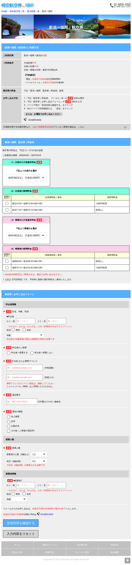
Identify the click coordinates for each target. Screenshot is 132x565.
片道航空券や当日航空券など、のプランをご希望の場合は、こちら (43, 127)
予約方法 (114, 545)
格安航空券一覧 (17, 11)
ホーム (17, 545)
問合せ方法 (17, 552)
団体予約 (50, 552)
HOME (4, 11)
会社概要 (114, 552)
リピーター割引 (82, 552)
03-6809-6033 (32, 119)
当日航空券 (82, 545)
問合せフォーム (49, 545)
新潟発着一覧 (33, 11)
